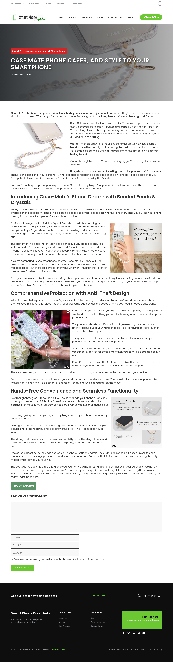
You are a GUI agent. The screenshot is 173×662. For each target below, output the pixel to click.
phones (60, 3)
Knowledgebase (98, 622)
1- (144, 595)
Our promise (64, 626)
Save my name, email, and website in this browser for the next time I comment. (60, 559)
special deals (151, 17)
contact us (76, 3)
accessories (17, 3)
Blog (100, 17)
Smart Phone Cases (54, 51)
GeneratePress (58, 649)
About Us (63, 618)
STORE (131, 17)
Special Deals (97, 626)
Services (87, 17)
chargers (34, 3)
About (72, 17)
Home (61, 17)
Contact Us (115, 17)
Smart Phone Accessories (26, 51)
